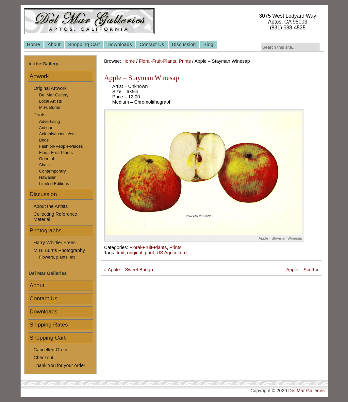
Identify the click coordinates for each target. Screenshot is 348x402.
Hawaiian (48, 177)
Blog (209, 44)
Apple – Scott (300, 269)
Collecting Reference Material (55, 216)
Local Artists (50, 101)
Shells (45, 164)
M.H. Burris (49, 107)
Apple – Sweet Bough (130, 269)
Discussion (184, 44)
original (134, 252)
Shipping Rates (49, 324)
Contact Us (152, 44)
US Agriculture (172, 252)
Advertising (49, 121)
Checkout (44, 357)
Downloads (120, 44)
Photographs (46, 230)
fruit (120, 252)
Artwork (39, 76)
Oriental (46, 158)
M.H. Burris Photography (59, 250)
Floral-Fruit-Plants (157, 61)
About (54, 44)
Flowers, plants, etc (57, 257)
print (149, 252)
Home (33, 44)
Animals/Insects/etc (57, 133)
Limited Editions (54, 183)
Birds (44, 140)
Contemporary (52, 171)
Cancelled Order (51, 349)
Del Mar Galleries (306, 390)
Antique (46, 127)
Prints (185, 61)
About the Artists (51, 206)
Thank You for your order (59, 365)
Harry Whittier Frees (55, 242)
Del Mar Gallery (54, 94)
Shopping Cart (84, 44)
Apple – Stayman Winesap (141, 78)
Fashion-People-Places (61, 146)
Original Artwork (50, 88)
